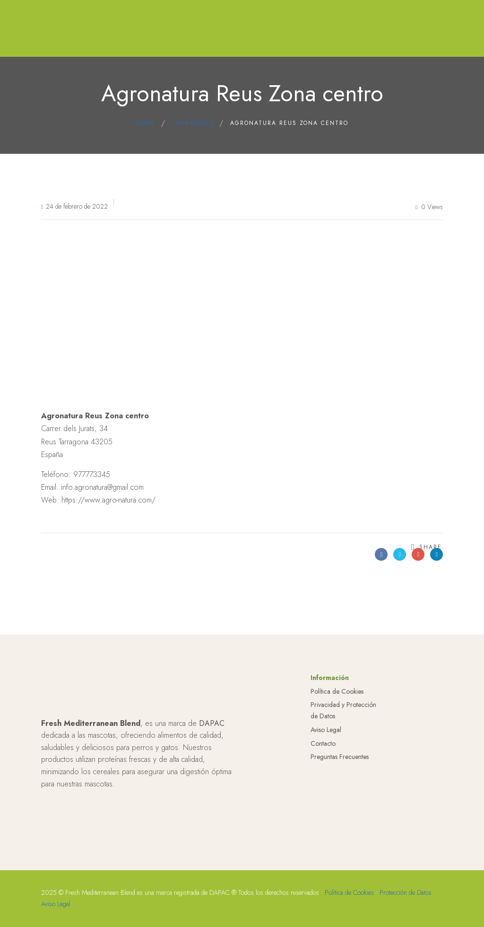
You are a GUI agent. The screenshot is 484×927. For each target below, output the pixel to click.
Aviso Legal (326, 796)
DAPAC (212, 789)
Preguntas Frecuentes (340, 823)
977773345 (91, 474)
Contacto (323, 809)
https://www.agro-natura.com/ (108, 499)
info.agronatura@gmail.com (102, 487)
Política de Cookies (337, 757)
